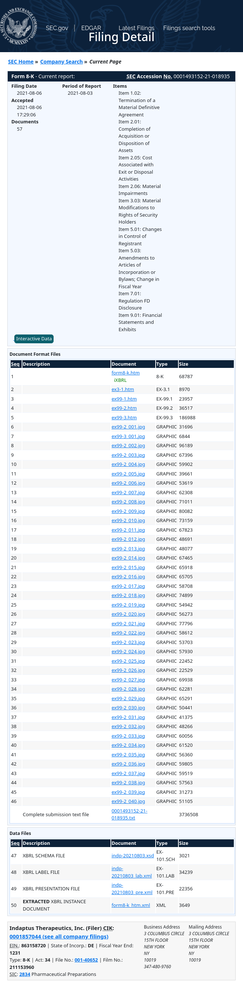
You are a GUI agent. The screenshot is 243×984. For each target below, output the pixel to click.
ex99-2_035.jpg (128, 754)
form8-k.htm (126, 372)
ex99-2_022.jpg (128, 632)
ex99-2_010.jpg (128, 520)
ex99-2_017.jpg (128, 586)
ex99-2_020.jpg (128, 614)
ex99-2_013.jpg (128, 548)
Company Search (61, 61)
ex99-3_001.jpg (128, 436)
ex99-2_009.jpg (128, 511)
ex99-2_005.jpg (128, 473)
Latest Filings (136, 28)
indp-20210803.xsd (133, 855)
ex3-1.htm (123, 389)
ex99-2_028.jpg (128, 688)
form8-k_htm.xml (131, 905)
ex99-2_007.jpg (128, 492)
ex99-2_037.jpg (128, 773)
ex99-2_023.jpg (128, 642)
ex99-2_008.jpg (128, 501)
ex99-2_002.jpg (128, 445)
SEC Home (21, 61)
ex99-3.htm (124, 417)
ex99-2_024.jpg (128, 651)
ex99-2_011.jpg (128, 530)
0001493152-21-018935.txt (130, 814)
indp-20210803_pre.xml (132, 889)
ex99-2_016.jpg (128, 576)
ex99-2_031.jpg (128, 717)
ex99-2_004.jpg (128, 464)
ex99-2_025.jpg (128, 661)
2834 (24, 974)
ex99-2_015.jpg (128, 567)
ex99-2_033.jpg (128, 735)
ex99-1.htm (124, 398)
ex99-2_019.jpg (128, 604)
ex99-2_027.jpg (128, 679)
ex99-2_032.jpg (128, 726)
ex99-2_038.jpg (128, 782)
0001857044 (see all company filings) (59, 936)
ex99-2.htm (124, 408)
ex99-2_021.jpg (128, 623)
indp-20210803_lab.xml (132, 872)
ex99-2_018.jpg (128, 595)
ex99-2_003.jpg (128, 455)
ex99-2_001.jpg (128, 426)
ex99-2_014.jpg (128, 557)
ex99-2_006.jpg (128, 483)
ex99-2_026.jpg (128, 670)
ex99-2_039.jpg (128, 792)
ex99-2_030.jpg (128, 707)
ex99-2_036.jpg (128, 763)
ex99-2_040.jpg (128, 801)
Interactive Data (34, 338)
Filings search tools (189, 28)
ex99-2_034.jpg (128, 745)
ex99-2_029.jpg (128, 698)
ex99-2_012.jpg (128, 539)
